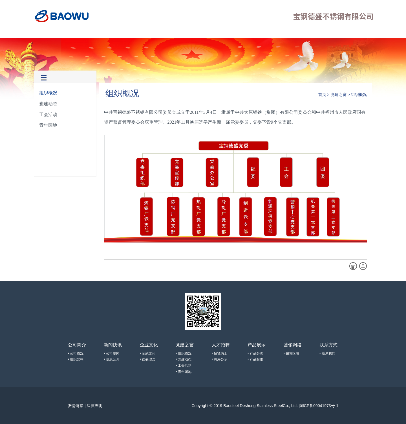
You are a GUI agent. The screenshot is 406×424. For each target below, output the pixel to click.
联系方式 (217, 32)
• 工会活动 (183, 366)
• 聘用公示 (220, 359)
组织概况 (48, 92)
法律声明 (94, 405)
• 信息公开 (112, 359)
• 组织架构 (76, 359)
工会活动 (48, 114)
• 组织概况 (183, 353)
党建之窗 (126, 32)
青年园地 (48, 125)
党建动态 (48, 103)
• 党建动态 (183, 359)
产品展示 (172, 32)
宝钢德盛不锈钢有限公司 (62, 16)
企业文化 (103, 32)
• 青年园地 (183, 372)
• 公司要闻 (112, 353)
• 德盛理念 (148, 359)
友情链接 (75, 405)
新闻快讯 (81, 32)
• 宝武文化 (148, 353)
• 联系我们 (327, 353)
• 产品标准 (255, 359)
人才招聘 (149, 32)
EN (369, 34)
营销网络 (194, 32)
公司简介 (58, 32)
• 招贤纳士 (220, 353)
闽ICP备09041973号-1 (318, 405)
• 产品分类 (255, 353)
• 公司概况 (76, 353)
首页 (40, 32)
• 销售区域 (291, 353)
